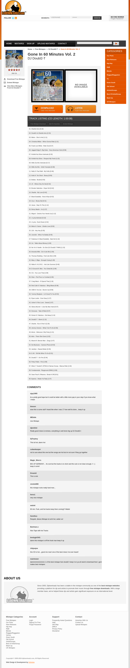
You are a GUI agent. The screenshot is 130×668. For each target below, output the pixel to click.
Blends (109, 71)
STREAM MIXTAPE (81, 109)
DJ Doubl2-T (53, 49)
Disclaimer (56, 631)
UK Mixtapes (111, 102)
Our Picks (110, 56)
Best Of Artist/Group (114, 94)
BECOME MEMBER (117, 17)
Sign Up (31, 43)
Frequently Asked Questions (62, 620)
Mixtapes (19, 43)
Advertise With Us (81, 620)
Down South (111, 82)
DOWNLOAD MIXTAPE (47, 109)
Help (54, 622)
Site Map (55, 625)
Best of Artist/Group (13, 644)
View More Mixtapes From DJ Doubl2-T (14, 87)
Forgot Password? (117, 19)
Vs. (108, 79)
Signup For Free (35, 622)
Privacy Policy (57, 629)
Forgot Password (35, 625)
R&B (108, 67)
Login (31, 620)
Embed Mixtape (13, 83)
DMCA (54, 627)
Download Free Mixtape (16, 79)
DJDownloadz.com (14, 7)
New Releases (111, 59)
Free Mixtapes (40, 49)
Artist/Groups (10, 641)
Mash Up (110, 98)
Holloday (31, 662)
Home (9, 43)
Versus (8, 635)
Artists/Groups (112, 90)
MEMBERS (45, 18)
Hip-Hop (109, 63)
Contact (62, 43)
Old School (110, 86)
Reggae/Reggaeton (113, 75)
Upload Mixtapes (46, 43)
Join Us (14, 73)
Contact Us (79, 622)
